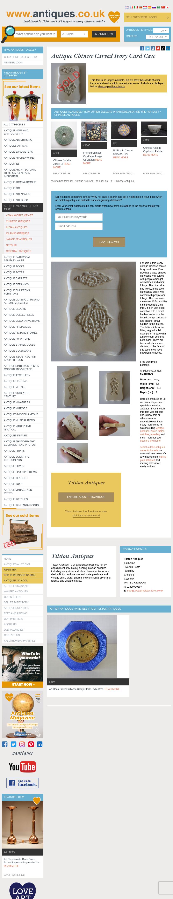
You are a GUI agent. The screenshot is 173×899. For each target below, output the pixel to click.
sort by (131, 36)
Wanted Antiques (16, 591)
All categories (14, 124)
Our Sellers (12, 597)
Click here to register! (20, 57)
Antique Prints (14, 450)
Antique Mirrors (15, 408)
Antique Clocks (15, 308)
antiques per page (139, 30)
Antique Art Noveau (17, 194)
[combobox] (74, 34)
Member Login (13, 62)
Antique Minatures (17, 402)
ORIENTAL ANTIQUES (18, 251)
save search (109, 242)
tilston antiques (86, 482)
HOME (7, 558)
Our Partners (13, 618)
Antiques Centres (16, 608)
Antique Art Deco (16, 200)
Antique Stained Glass (19, 344)
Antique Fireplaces (17, 326)
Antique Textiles (15, 478)
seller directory (16, 602)
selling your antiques (153, 458)
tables (161, 431)
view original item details (111, 86)
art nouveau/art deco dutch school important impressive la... (22, 863)
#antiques (22, 752)
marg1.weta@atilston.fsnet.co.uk (145, 590)
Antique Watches (16, 499)
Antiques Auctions (17, 564)
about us (10, 624)
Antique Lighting (15, 381)
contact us (12, 635)
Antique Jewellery (17, 375)
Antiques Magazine (17, 586)
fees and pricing (15, 613)
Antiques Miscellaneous (21, 414)
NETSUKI (11, 245)
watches (144, 434)
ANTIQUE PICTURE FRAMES (20, 332)
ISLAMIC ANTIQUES (17, 233)
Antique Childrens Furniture (17, 292)
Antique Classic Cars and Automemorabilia (21, 301)
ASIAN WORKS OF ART (19, 215)
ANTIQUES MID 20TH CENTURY (16, 395)
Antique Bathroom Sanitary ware (17, 259)
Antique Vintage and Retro (18, 492)
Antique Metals (14, 387)
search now (104, 34)
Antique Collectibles (19, 314)
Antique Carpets (15, 278)
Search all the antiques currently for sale (152, 449)
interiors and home (150, 440)
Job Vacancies (13, 629)
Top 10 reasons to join (19, 575)
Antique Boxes (14, 272)
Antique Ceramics (16, 284)
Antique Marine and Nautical (17, 428)
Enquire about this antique (86, 497)
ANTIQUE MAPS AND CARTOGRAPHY (16, 132)
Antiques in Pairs (16, 435)
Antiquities (11, 163)
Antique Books (14, 266)
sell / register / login (141, 17)
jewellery (155, 434)
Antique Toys (13, 484)
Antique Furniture (17, 338)
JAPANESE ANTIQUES (19, 239)
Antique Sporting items (20, 472)
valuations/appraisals (19, 640)
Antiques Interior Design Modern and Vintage (21, 368)
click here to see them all (86, 515)
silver (153, 431)
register (10, 569)
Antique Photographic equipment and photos (20, 443)
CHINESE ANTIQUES (18, 221)
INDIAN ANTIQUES (17, 227)
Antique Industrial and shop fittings (20, 358)
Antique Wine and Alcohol (22, 505)
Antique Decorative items (22, 320)
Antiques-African (16, 145)
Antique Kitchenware (19, 157)
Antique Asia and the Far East (21, 208)
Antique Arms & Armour (20, 182)
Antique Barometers (18, 151)
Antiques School (16, 580)
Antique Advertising (18, 139)
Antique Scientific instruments (16, 458)
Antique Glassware (17, 350)
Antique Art (12, 188)
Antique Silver (14, 466)
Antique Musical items (19, 420)
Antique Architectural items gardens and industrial (20, 173)
